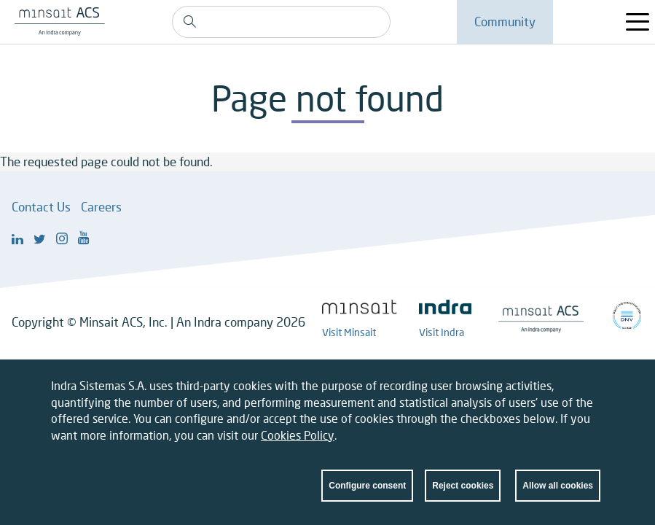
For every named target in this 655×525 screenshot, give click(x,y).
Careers (101, 206)
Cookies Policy (297, 436)
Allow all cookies (557, 487)
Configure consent (367, 487)
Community (505, 21)
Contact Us (41, 206)
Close (589, 390)
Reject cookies (462, 487)
